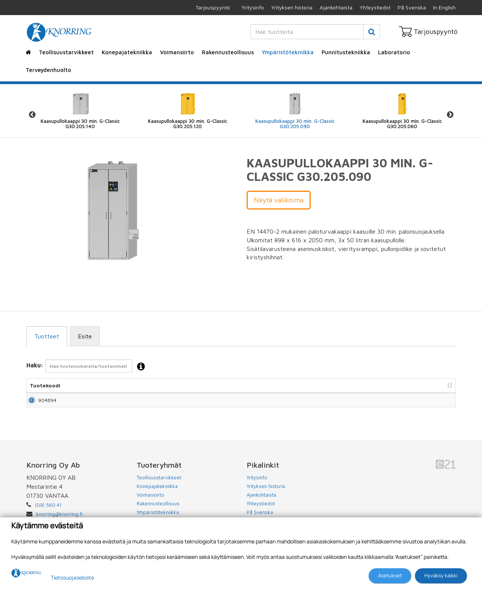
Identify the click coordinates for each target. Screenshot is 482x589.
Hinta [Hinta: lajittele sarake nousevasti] (352, 385)
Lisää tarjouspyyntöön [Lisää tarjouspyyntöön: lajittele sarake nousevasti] (414, 385)
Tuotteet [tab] (46, 336)
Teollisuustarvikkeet (66, 52)
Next (450, 115)
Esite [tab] (85, 336)
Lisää (441, 403)
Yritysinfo (252, 7)
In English (444, 7)
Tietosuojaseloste (72, 577)
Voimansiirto (177, 52)
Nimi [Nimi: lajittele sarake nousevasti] (107, 385)
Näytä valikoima (279, 200)
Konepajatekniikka (127, 52)
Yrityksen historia (292, 7)
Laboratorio (394, 52)
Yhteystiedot (375, 7)
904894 (39, 403)
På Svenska (412, 7)
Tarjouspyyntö (212, 7)
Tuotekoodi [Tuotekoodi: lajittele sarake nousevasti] (45, 385)
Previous (32, 115)
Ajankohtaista (336, 7)
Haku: (87, 367)
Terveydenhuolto (48, 70)
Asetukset (390, 575)
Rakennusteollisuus (228, 52)
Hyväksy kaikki (441, 575)
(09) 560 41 (48, 512)
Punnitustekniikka (346, 52)
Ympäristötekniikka (288, 52)
